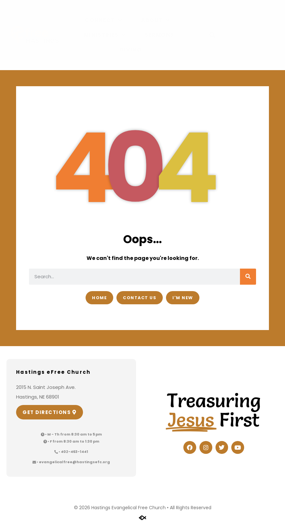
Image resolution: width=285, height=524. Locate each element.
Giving (130, 49)
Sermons (159, 35)
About (155, 20)
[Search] (248, 277)
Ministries (105, 35)
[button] (212, 35)
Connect (103, 20)
